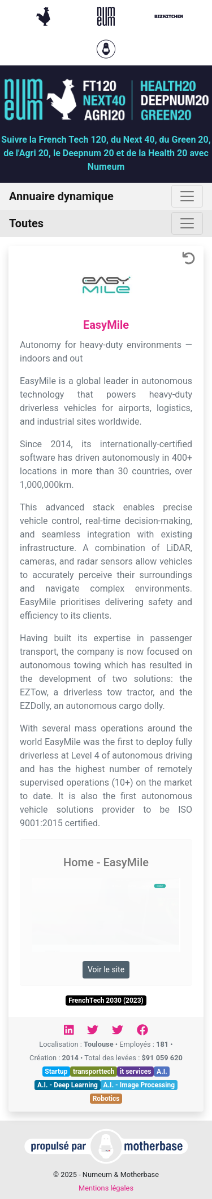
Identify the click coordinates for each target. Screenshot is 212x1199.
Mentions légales (106, 1188)
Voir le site (106, 969)
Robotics (106, 1099)
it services (136, 1071)
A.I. (162, 1071)
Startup (56, 1071)
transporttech (93, 1071)
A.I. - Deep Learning (67, 1085)
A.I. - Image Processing (139, 1085)
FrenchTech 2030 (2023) (106, 1000)
